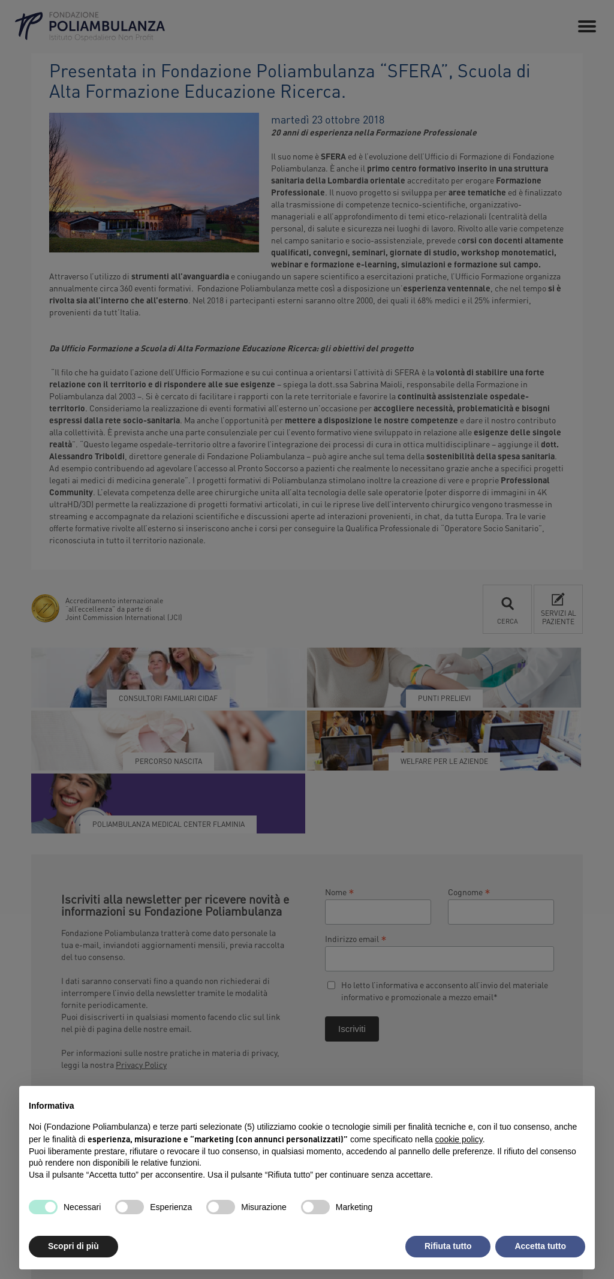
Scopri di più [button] (73, 1246)
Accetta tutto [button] (540, 1246)
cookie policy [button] (459, 1139)
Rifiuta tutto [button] (448, 1246)
